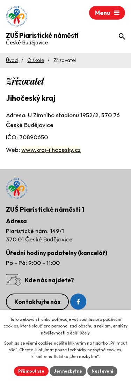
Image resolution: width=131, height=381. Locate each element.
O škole (35, 60)
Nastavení (102, 371)
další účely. (80, 333)
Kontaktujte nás (37, 301)
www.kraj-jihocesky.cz (51, 149)
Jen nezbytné (68, 371)
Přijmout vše (31, 371)
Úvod (12, 60)
